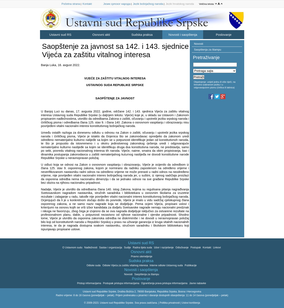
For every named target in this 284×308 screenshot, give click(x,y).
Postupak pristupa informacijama (121, 283)
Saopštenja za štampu (207, 49)
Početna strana (70, 3)
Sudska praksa (142, 34)
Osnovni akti (101, 34)
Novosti (198, 43)
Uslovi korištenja (191, 302)
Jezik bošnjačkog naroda (148, 3)
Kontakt (87, 3)
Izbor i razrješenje (164, 247)
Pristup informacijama (89, 283)
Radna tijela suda (142, 247)
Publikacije (190, 265)
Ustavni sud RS (60, 34)
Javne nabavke (197, 283)
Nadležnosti (90, 247)
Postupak (195, 247)
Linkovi (217, 247)
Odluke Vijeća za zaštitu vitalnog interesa (126, 265)
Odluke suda (93, 265)
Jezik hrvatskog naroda (180, 3)
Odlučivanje (182, 247)
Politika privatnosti (170, 302)
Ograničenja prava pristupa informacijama (164, 283)
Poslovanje (223, 34)
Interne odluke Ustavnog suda (166, 265)
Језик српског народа (116, 3)
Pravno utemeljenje (141, 256)
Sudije (127, 247)
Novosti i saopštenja (183, 34)
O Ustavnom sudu (72, 247)
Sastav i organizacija (110, 247)
